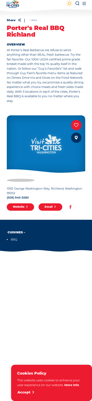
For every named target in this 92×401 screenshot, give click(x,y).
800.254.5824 (58, 291)
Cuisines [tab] (15, 232)
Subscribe (46, 326)
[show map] (76, 138)
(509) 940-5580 (18, 198)
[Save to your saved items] (76, 125)
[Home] (12, 6)
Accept (26, 392)
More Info (71, 385)
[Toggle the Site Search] (77, 4)
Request (46, 342)
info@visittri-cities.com (42, 296)
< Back (33, 20)
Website (20, 207)
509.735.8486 (35, 291)
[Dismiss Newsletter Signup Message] (76, 357)
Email (50, 207)
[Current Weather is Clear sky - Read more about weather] (69, 4)
